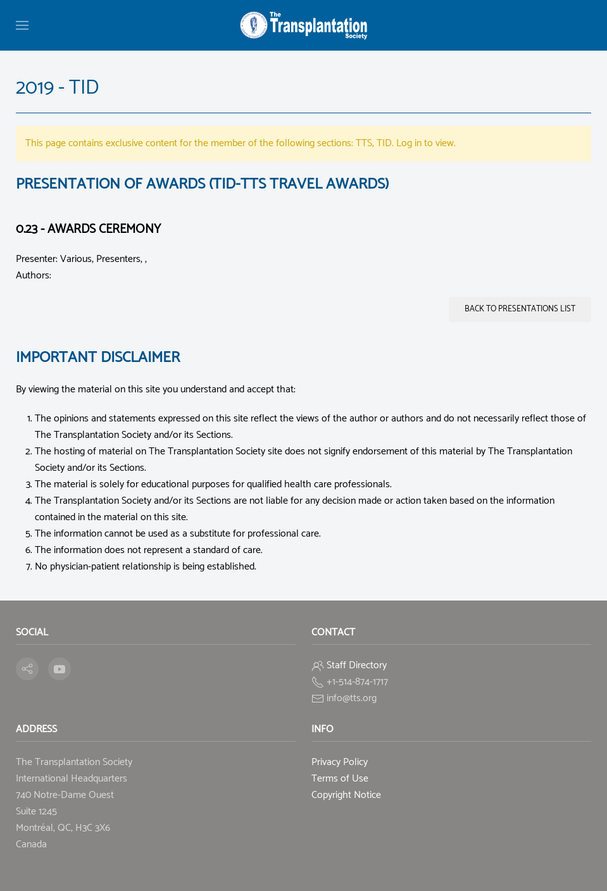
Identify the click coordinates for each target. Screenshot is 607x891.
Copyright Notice (346, 795)
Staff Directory (357, 665)
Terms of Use (339, 778)
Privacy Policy (339, 762)
